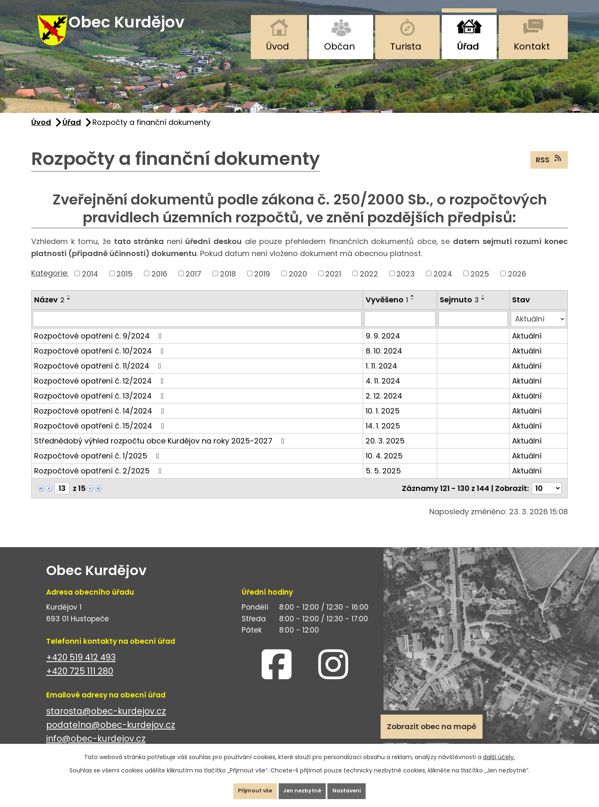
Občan (339, 46)
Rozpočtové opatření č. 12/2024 (100, 391)
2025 (479, 284)
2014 (90, 284)
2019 (262, 284)
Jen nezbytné (302, 788)
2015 (124, 284)
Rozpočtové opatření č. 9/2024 (99, 346)
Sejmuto (459, 310)
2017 (193, 284)
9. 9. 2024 (383, 346)
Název (49, 310)
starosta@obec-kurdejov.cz (106, 721)
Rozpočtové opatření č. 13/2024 (100, 406)
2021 (333, 284)
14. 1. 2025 (383, 436)
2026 (517, 284)
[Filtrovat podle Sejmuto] (473, 329)
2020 (298, 284)
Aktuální (527, 346)
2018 (228, 284)
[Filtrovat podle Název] (197, 329)
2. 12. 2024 (384, 406)
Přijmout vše (243, 788)
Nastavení (359, 788)
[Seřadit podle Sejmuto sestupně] (483, 309)
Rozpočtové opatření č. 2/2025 (99, 481)
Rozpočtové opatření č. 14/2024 (101, 421)
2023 (405, 284)
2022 (369, 284)
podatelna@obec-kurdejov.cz (110, 735)
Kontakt (532, 46)
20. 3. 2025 (385, 451)
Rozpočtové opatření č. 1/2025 (98, 466)
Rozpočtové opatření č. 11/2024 (99, 376)
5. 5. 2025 (383, 481)
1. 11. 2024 (381, 376)
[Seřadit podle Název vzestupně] (69, 306)
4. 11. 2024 (383, 391)
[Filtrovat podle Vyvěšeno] (400, 329)
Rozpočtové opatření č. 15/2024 (101, 436)
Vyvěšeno (387, 310)
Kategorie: (50, 283)
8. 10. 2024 (384, 361)
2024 (442, 284)
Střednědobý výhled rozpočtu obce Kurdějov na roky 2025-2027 (161, 451)
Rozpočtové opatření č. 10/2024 (100, 361)
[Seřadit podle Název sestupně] (69, 309)
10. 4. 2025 (384, 466)
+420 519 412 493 (81, 668)
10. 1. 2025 (383, 421)
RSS (549, 169)
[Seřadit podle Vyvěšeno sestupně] (412, 309)
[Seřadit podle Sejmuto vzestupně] (483, 306)
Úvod (277, 46)
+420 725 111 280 (79, 681)
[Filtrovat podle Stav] (538, 329)
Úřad (468, 46)
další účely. (499, 751)
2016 (159, 284)
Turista (405, 46)
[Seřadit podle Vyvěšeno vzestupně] (412, 306)
